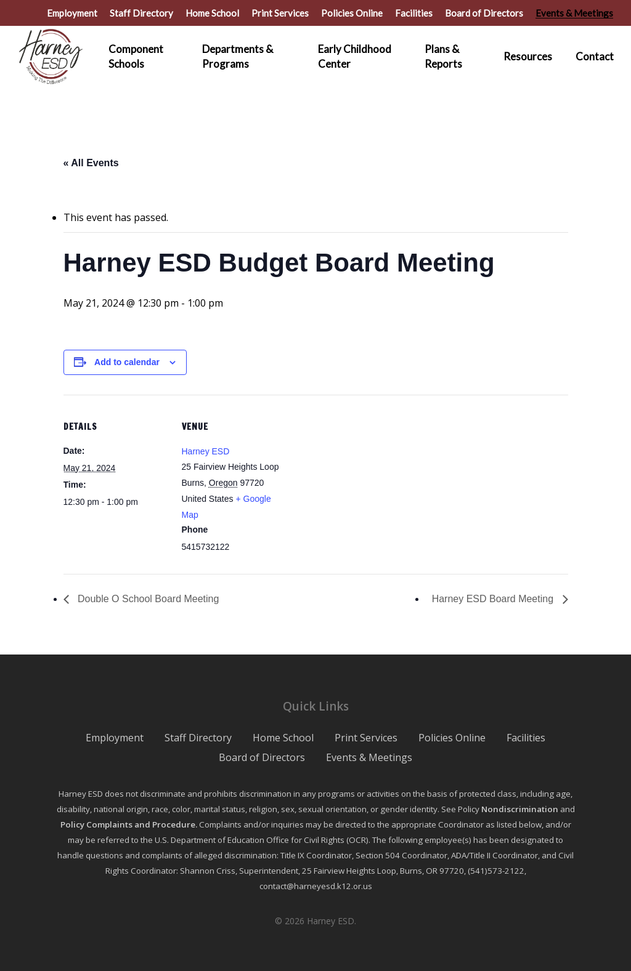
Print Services (366, 737)
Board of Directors (262, 757)
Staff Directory (198, 737)
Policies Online (452, 737)
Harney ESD (206, 451)
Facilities (526, 737)
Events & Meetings (369, 757)
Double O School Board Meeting (147, 599)
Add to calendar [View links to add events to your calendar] (127, 362)
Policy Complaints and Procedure (127, 824)
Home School (283, 737)
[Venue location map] (365, 480)
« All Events (91, 163)
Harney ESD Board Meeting (494, 599)
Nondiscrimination (519, 809)
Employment (115, 737)
